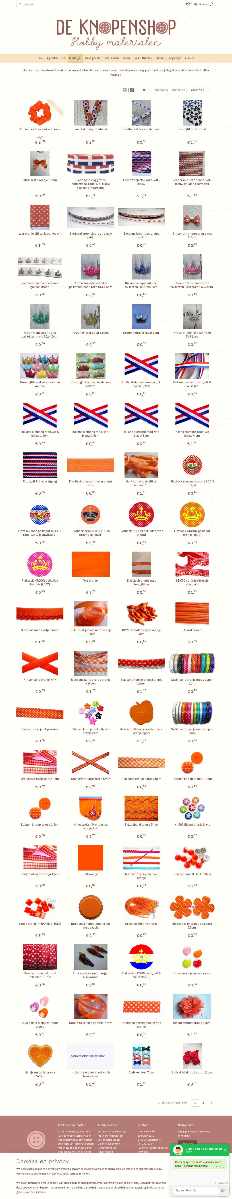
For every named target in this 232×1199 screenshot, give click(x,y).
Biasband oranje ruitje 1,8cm (141, 779)
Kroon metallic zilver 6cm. (141, 333)
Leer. (63, 58)
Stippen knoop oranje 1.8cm (192, 779)
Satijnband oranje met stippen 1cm (192, 682)
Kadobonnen (105, 1156)
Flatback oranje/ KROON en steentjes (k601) (91, 533)
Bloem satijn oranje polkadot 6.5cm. (192, 926)
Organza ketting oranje (141, 924)
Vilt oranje (91, 874)
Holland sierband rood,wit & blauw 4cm (90, 1074)
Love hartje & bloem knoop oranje (40, 1025)
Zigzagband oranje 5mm (141, 825)
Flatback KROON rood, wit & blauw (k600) (141, 975)
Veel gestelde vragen (109, 1139)
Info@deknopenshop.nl (150, 1156)
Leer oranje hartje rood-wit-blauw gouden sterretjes (192, 182)
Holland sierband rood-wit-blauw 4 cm (192, 434)
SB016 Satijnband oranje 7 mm (90, 1023)
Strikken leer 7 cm (141, 1072)
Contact (102, 1168)
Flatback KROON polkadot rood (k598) (141, 533)
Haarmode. (147, 58)
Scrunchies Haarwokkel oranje (40, 129)
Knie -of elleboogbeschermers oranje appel (141, 731)
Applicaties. (53, 58)
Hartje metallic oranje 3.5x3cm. (40, 1074)
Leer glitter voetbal (192, 129)
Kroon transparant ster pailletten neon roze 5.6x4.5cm (90, 285)
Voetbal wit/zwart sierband (141, 129)
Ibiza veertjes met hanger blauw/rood (91, 975)
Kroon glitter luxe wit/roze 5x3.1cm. (192, 335)
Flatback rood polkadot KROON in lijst (192, 483)
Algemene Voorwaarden (110, 1135)
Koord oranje (192, 630)
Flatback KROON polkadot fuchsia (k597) (40, 582)
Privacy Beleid (105, 1151)
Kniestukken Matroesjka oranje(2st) (91, 827)
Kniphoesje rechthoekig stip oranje (141, 1025)
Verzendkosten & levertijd (112, 1131)
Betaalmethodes (107, 1147)
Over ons (103, 1164)
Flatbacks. (161, 58)
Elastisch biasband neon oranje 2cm (90, 483)
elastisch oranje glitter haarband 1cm (141, 483)
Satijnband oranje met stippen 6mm (192, 731)
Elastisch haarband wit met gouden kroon (40, 285)
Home (41, 58)
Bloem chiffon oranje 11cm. (192, 1023)
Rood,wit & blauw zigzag (40, 481)
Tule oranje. (90, 580)
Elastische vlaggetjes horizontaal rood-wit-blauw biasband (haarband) (90, 184)
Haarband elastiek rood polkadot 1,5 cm (40, 975)
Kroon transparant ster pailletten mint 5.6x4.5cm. (40, 335)
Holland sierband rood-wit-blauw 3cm (141, 434)
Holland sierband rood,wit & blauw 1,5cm (40, 434)
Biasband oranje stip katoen (39, 729)
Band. (136, 58)
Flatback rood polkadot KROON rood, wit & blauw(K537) (40, 533)
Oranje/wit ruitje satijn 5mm (90, 779)
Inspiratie (189, 58)
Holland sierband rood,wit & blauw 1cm (192, 384)
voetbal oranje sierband (90, 129)
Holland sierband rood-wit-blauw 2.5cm (90, 434)
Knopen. (127, 58)
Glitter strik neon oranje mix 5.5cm (192, 236)
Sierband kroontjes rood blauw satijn (91, 236)
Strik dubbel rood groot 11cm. (192, 1072)
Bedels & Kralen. (112, 58)
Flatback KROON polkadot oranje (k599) (192, 533)
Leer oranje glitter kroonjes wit (40, 234)
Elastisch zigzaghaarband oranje (141, 876)
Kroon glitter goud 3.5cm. (91, 333)
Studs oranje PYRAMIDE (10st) (40, 924)
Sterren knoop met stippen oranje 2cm (91, 731)
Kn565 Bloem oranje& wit (192, 825)
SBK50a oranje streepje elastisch (192, 582)
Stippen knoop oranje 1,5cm (39, 825)
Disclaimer (104, 1160)
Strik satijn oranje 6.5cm (40, 180)
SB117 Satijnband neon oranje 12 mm (91, 632)
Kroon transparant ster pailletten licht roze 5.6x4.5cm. (192, 285)
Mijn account (204, 4)
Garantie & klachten (109, 1143)
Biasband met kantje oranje (40, 630)
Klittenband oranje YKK (40, 680)
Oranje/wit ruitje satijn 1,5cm (40, 874)
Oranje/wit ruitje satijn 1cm (40, 779)
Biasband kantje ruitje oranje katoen (91, 682)
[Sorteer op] (200, 90)
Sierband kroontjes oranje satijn (141, 236)
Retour (101, 1172)
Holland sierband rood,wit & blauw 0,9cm (141, 384)
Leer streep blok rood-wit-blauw (141, 182)
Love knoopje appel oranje (192, 973)
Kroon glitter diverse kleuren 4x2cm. (91, 384)
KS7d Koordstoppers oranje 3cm (141, 632)
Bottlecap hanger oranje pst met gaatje (90, 926)
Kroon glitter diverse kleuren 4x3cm (40, 384)
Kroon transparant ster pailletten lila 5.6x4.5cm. (141, 285)
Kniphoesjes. (175, 58)
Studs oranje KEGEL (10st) (192, 874)
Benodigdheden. (93, 58)
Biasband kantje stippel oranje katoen (141, 682)
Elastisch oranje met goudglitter (141, 582)
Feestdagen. (75, 58)
